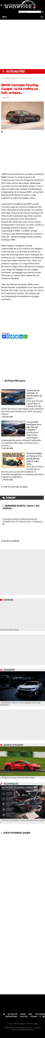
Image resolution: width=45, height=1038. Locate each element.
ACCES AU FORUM (10, 541)
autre (30, 78)
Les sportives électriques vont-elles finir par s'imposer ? (34, 426)
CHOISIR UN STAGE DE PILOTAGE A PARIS (22, 776)
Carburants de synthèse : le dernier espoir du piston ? (34, 394)
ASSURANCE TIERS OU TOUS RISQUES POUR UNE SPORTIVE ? (22, 702)
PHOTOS (24, 1016)
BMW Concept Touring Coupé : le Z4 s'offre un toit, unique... (19, 89)
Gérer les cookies (32, 1024)
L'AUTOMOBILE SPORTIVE (9, 78)
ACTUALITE (12, 1014)
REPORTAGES (11, 1016)
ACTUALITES (23, 78)
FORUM (33, 1016)
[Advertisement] (22, 44)
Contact (9, 1024)
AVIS (30, 1014)
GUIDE (23, 1014)
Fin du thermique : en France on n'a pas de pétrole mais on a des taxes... (34, 458)
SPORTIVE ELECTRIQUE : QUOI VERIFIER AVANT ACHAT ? (22, 820)
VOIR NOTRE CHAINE (9, 630)
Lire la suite (7, 416)
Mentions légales (19, 1024)
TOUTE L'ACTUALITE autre (14, 487)
